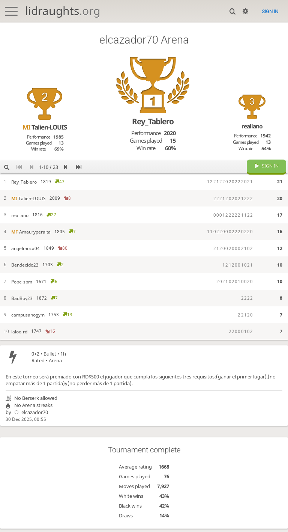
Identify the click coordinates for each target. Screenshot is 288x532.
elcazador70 (30, 417)
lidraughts (62, 10)
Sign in (270, 11)
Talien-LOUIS (44, 127)
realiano (252, 126)
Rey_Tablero (153, 121)
